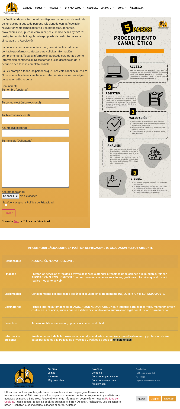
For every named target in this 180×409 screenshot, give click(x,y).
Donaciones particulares (105, 376)
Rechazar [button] (168, 398)
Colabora (97, 369)
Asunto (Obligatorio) (35, 131)
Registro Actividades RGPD (148, 381)
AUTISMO (27, 8)
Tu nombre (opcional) (35, 92)
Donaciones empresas (104, 380)
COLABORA (92, 8)
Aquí (16, 221)
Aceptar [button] (155, 398)
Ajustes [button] (141, 398)
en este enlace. (122, 339)
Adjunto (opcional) (29, 194)
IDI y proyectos (56, 380)
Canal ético (141, 369)
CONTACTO (107, 8)
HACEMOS (55, 8)
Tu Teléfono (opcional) (35, 118)
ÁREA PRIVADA (136, 8)
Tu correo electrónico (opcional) (35, 105)
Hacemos (53, 376)
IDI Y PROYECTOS (74, 8)
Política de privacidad (145, 373)
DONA (122, 8)
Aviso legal (140, 377)
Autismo (52, 369)
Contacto (97, 372)
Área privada (99, 383)
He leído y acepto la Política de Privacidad (28, 204)
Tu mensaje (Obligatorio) (35, 163)
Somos (51, 372)
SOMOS (40, 8)
